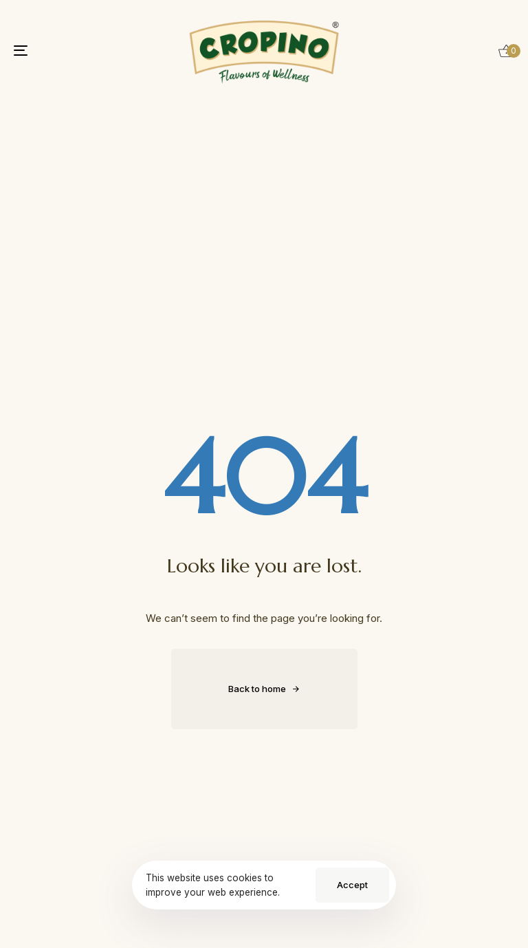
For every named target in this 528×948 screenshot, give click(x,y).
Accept (352, 884)
